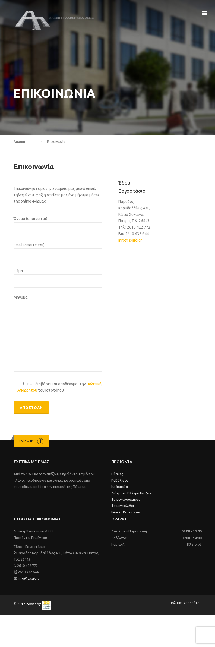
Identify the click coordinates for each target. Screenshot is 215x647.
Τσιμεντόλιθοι (122, 505)
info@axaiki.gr (130, 240)
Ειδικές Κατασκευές (126, 512)
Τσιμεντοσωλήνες (125, 499)
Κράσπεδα (119, 486)
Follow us (26, 441)
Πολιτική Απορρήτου (185, 603)
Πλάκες (117, 474)
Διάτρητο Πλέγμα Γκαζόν (131, 493)
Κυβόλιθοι (119, 480)
